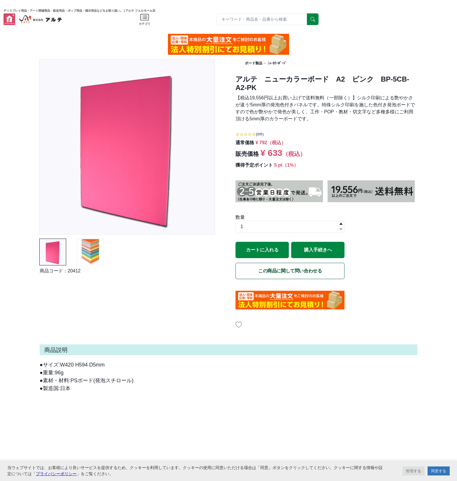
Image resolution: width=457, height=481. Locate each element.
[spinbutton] (289, 226)
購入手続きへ (318, 249)
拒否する (413, 471)
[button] (228, 48)
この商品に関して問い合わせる (290, 270)
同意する (438, 471)
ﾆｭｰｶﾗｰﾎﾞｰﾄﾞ (277, 63)
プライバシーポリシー (56, 473)
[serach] (313, 19)
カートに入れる (262, 249)
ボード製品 (253, 63)
